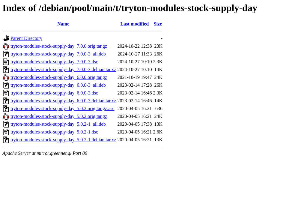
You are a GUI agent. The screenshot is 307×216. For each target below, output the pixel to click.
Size (158, 23)
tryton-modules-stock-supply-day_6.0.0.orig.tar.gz (58, 77)
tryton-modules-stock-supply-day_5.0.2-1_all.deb (58, 124)
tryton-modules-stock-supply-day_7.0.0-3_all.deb (58, 53)
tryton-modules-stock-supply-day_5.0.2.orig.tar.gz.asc (62, 108)
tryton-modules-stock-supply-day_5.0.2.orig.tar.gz (58, 116)
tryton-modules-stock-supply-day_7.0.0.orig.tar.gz (58, 46)
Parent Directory (26, 38)
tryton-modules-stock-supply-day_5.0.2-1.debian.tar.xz (63, 139)
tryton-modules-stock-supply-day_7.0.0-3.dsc (54, 61)
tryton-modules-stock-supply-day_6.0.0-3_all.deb (58, 85)
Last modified (135, 23)
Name (63, 23)
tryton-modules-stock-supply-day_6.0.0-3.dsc (54, 92)
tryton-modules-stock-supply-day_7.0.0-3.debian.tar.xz (63, 69)
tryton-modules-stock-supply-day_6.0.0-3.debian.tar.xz (63, 100)
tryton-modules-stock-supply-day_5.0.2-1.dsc (54, 131)
